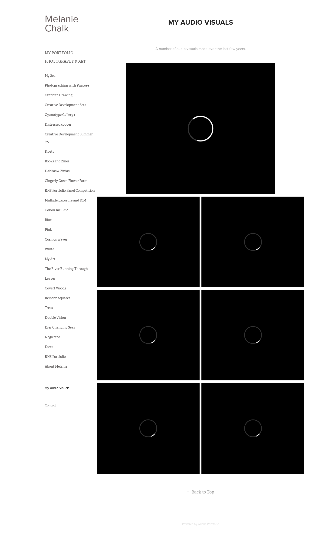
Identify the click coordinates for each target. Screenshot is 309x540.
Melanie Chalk (63, 23)
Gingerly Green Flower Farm (66, 181)
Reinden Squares (57, 298)
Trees (49, 308)
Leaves (50, 278)
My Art (50, 259)
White (49, 249)
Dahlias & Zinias (57, 171)
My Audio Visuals (57, 388)
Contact (50, 405)
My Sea (50, 76)
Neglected (52, 337)
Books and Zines (57, 161)
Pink (48, 230)
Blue (48, 220)
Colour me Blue (56, 210)
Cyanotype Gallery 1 (60, 115)
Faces (49, 347)
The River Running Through (66, 269)
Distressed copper (58, 124)
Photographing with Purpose (67, 85)
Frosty (49, 151)
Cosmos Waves (56, 239)
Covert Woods (55, 288)
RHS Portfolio (55, 357)
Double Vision (55, 317)
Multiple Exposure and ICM (65, 200)
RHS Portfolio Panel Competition (70, 190)
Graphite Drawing (58, 95)
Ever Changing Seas (60, 327)
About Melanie (56, 366)
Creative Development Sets (65, 105)
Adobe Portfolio (208, 524)
